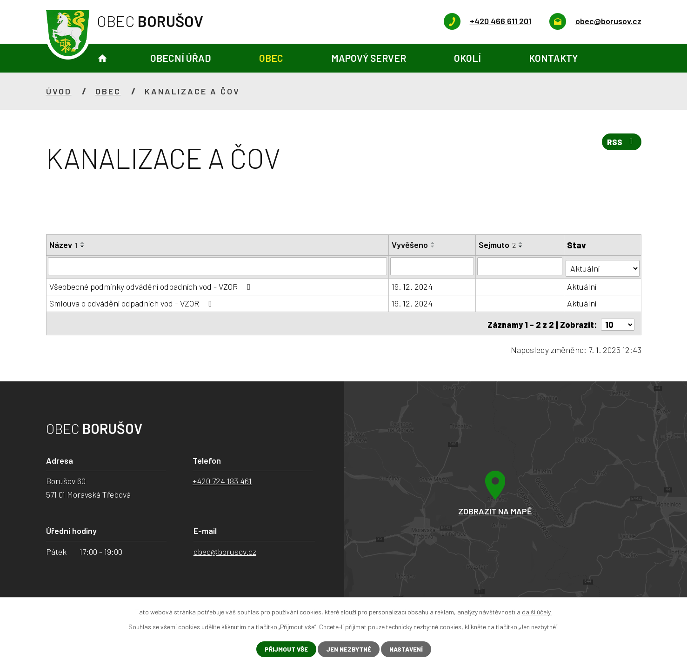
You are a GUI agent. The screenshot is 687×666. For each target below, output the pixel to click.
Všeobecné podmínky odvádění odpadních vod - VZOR (151, 285)
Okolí (467, 58)
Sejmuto (497, 245)
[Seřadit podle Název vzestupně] (83, 243)
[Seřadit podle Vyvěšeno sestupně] (433, 246)
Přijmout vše (282, 649)
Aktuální (582, 285)
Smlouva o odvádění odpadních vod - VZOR (132, 301)
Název (63, 245)
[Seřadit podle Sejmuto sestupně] (521, 246)
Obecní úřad (180, 58)
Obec (271, 58)
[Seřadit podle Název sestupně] (83, 246)
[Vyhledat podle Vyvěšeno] (432, 266)
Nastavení (408, 649)
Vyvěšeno (410, 245)
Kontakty (553, 58)
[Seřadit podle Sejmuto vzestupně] (521, 243)
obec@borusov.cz (224, 547)
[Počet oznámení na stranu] (617, 320)
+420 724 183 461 (222, 477)
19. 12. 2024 (412, 285)
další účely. (537, 611)
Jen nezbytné (347, 649)
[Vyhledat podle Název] (217, 266)
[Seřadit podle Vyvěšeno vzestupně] (433, 243)
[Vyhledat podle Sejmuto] (520, 266)
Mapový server (368, 58)
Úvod (102, 58)
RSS (620, 144)
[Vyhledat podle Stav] (602, 265)
